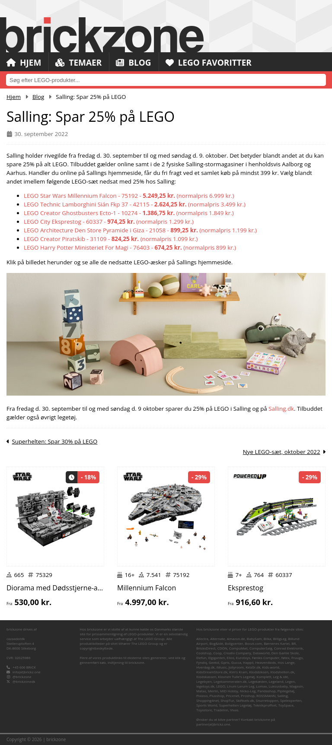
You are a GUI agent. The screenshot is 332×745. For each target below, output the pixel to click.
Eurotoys (243, 657)
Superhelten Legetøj (235, 705)
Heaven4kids (265, 662)
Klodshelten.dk (282, 671)
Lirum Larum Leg (240, 686)
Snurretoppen (267, 700)
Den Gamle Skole (285, 652)
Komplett (263, 676)
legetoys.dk (205, 686)
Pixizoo (202, 695)
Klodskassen (206, 676)
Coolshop (203, 652)
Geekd (214, 662)
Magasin (296, 686)
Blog (133, 62)
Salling (282, 695)
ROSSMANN (265, 695)
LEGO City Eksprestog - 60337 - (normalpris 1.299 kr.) (109, 221)
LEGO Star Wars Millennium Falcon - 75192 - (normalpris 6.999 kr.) (129, 196)
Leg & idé (280, 676)
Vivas (234, 709)
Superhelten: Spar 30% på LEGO (54, 441)
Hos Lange (286, 662)
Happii (248, 662)
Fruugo (297, 657)
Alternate (217, 638)
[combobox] (166, 80)
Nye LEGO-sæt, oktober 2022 (281, 452)
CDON (222, 648)
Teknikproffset (265, 705)
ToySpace (286, 705)
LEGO (220, 686)
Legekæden (258, 681)
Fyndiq (201, 662)
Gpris (225, 662)
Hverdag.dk (205, 667)
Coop (217, 652)
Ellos (230, 657)
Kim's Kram (238, 671)
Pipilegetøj (286, 690)
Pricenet (232, 695)
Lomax (261, 686)
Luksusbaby (278, 686)
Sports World (206, 705)
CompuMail (238, 648)
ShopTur (227, 700)
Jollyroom (236, 667)
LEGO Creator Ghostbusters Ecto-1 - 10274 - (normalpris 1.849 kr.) (129, 213)
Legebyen (204, 681)
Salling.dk (281, 408)
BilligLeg (280, 638)
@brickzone (22, 676)
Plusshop (217, 695)
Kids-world (270, 667)
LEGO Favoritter (209, 62)
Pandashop (267, 690)
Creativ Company (237, 652)
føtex (285, 657)
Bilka (267, 638)
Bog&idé (216, 643)
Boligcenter (234, 643)
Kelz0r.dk (253, 667)
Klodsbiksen (258, 671)
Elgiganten (216, 657)
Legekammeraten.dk (230, 681)
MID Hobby (229, 690)
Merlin (213, 690)
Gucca (236, 662)
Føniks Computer (266, 657)
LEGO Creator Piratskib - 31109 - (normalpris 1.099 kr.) (111, 239)
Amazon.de (236, 638)
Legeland (276, 681)
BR (293, 643)
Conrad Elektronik (288, 648)
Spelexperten (290, 700)
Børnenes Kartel (277, 643)
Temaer (78, 62)
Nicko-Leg (247, 690)
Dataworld (261, 652)
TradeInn (221, 709)
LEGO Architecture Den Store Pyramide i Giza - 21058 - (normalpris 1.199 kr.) (140, 230)
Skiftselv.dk (245, 700)
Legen (290, 681)
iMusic (222, 667)
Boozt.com (253, 643)
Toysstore (204, 709)
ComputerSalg (260, 648)
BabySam (254, 638)
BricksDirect (206, 648)
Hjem (23, 62)
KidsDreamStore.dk (211, 671)
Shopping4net (207, 700)
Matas (201, 690)
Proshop (248, 695)
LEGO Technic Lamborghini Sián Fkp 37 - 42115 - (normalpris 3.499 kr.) (135, 204)
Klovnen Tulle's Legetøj (236, 676)
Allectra (202, 638)
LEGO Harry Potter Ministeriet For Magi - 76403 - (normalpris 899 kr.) (130, 247)
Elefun (201, 657)
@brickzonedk (24, 681)
